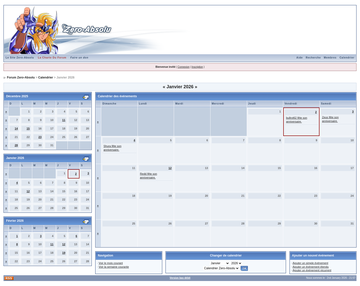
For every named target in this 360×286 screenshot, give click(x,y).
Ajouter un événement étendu (310, 266)
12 (28, 191)
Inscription (197, 67)
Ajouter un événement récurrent (311, 270)
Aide (299, 57)
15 (28, 128)
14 (16, 128)
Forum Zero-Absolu (21, 77)
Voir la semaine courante (113, 266)
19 (63, 252)
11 (63, 120)
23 (40, 137)
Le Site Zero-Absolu (20, 57)
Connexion (184, 67)
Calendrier (347, 57)
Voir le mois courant (110, 263)
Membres (330, 57)
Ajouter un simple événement (310, 263)
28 (16, 145)
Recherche (313, 57)
